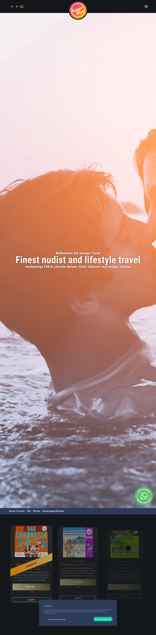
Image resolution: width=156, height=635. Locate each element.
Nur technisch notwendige (57, 619)
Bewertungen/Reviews (53, 511)
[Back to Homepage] (78, 10)
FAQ (29, 511)
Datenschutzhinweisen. (50, 613)
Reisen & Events (17, 511)
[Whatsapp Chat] (144, 496)
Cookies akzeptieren (103, 619)
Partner (36, 511)
